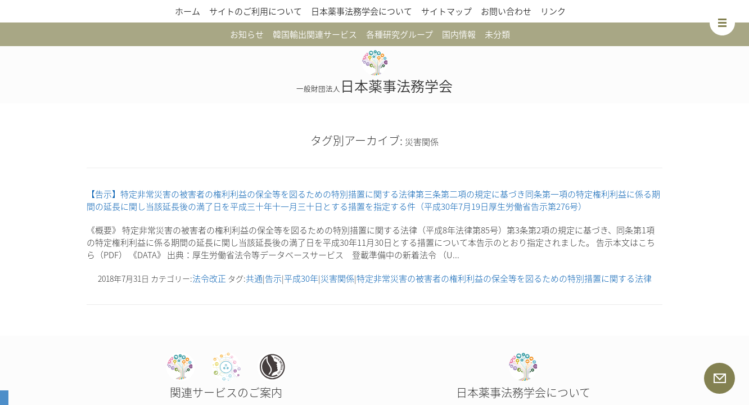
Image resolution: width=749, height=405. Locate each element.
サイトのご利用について (255, 11)
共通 (254, 278)
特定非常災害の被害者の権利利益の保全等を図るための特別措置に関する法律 (504, 278)
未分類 (497, 34)
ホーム (187, 11)
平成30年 (301, 278)
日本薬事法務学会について (361, 11)
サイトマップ (446, 11)
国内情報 (459, 34)
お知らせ (247, 34)
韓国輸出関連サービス (315, 34)
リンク (553, 11)
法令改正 (209, 278)
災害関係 (337, 278)
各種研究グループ (399, 34)
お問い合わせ (506, 11)
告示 (273, 278)
